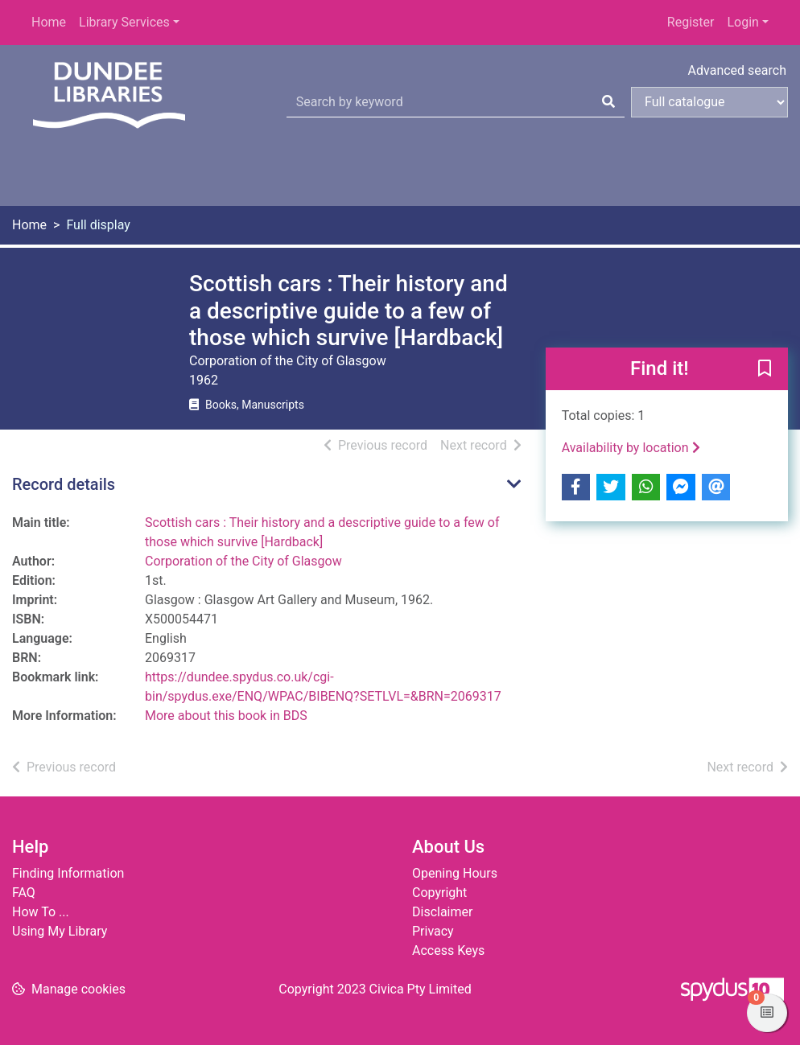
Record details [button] (63, 484)
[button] (764, 369)
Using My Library (59, 931)
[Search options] (709, 102)
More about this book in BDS (226, 715)
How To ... (40, 912)
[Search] (608, 102)
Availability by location (631, 447)
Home (48, 22)
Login (742, 22)
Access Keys (448, 950)
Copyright (439, 892)
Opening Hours (454, 873)
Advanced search (737, 70)
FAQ (23, 892)
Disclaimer (442, 912)
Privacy (433, 931)
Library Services (124, 22)
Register (691, 22)
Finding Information (68, 873)
